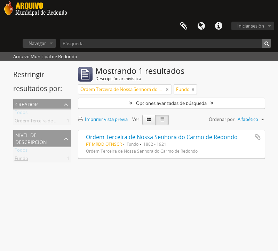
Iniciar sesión (250, 26)
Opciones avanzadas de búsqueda (171, 103)
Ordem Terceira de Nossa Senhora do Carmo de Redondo (162, 137)
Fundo (21, 160)
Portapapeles (183, 26)
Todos (21, 114)
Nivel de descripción (31, 138)
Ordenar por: (222, 119)
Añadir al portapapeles (257, 137)
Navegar (37, 43)
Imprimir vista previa (103, 119)
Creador (26, 103)
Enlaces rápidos (218, 26)
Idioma (201, 26)
